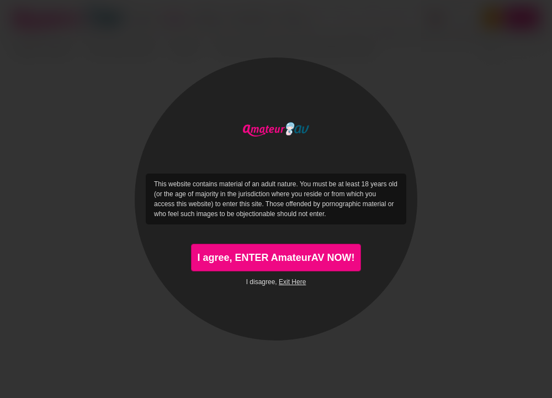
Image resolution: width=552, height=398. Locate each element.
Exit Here (292, 282)
